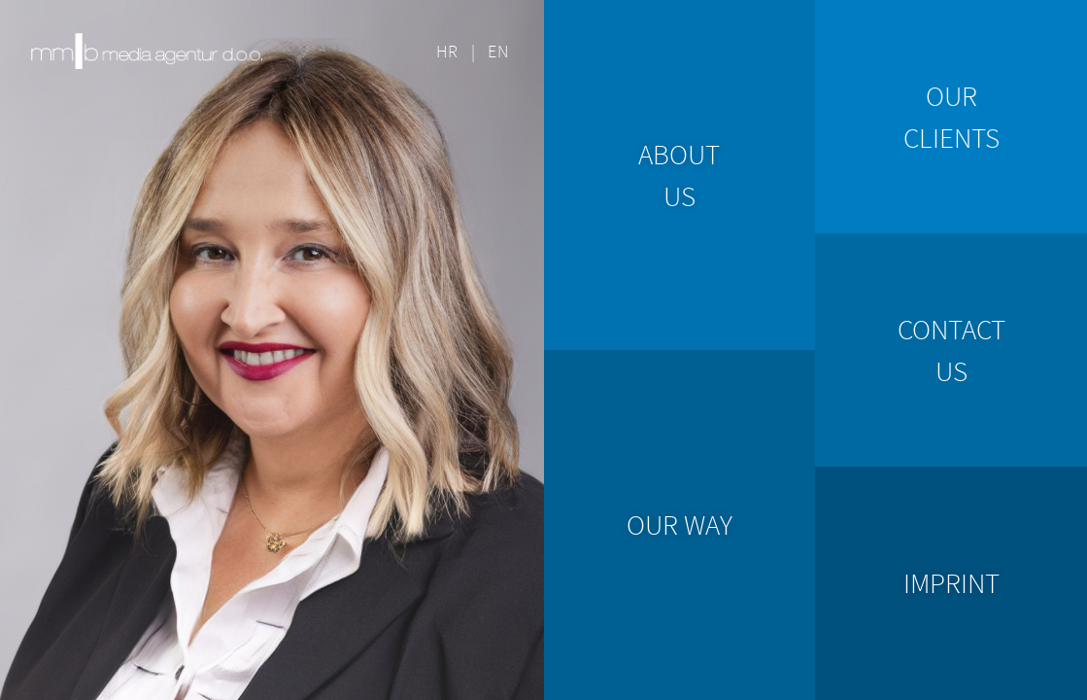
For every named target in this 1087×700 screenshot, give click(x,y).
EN (498, 51)
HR (447, 51)
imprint (951, 583)
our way (679, 524)
